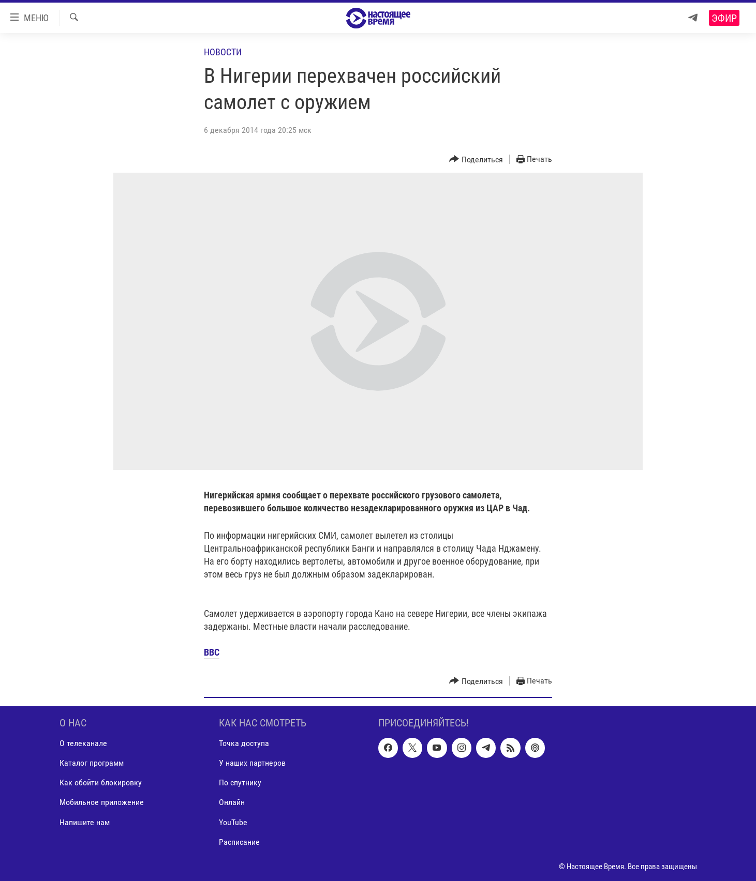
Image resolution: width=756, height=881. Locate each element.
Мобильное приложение (102, 802)
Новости (223, 52)
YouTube (233, 822)
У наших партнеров (252, 763)
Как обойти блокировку (101, 782)
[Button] (476, 159)
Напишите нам (85, 822)
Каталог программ (92, 763)
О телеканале (83, 743)
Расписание (239, 841)
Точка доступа (244, 743)
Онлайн (232, 802)
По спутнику (240, 782)
